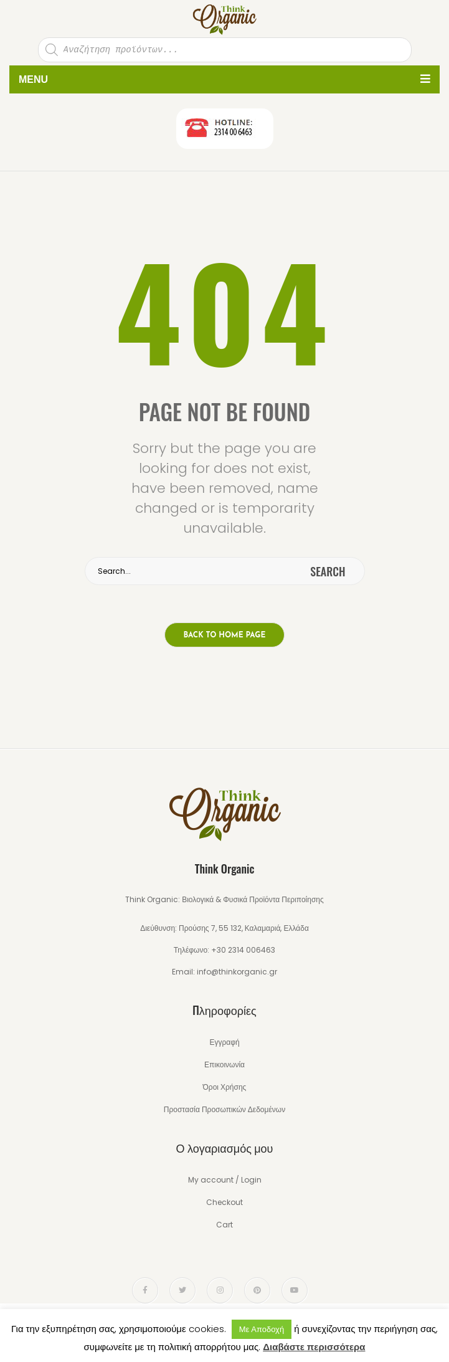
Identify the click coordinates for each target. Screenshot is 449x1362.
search (327, 571)
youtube (294, 1290)
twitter (182, 1290)
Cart (224, 1224)
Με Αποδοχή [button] (261, 1329)
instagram (220, 1290)
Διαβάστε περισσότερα (314, 1346)
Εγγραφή (224, 1042)
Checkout (224, 1202)
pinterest (257, 1290)
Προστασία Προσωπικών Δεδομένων (224, 1109)
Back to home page (225, 635)
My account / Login (225, 1179)
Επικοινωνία (224, 1064)
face (145, 1290)
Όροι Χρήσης (225, 1087)
